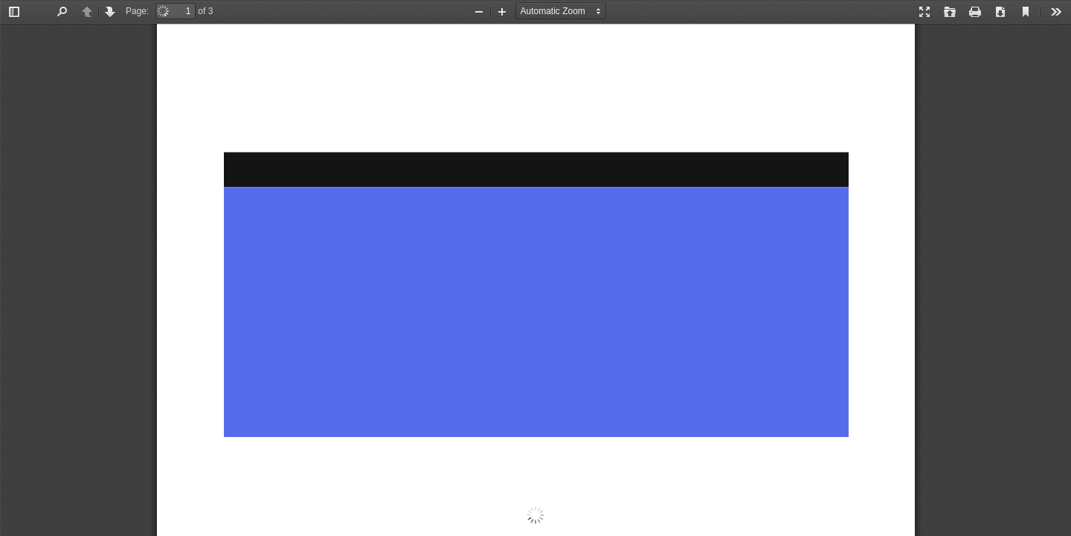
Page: (137, 11)
